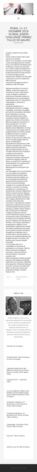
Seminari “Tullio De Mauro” (16, 436)
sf (9, 277)
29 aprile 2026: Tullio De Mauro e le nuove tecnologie (18, 358)
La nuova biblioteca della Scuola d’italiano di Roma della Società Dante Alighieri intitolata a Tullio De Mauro (18, 394)
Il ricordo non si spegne (15, 346)
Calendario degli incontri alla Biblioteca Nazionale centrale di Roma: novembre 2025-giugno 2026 (18, 371)
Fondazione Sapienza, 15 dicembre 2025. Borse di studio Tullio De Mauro (18, 415)
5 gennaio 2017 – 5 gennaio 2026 (17, 380)
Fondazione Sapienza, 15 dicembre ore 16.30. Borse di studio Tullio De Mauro (17, 404)
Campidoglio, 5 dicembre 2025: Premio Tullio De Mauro (17, 425)
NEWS (18, 279)
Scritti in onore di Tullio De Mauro (18, 447)
